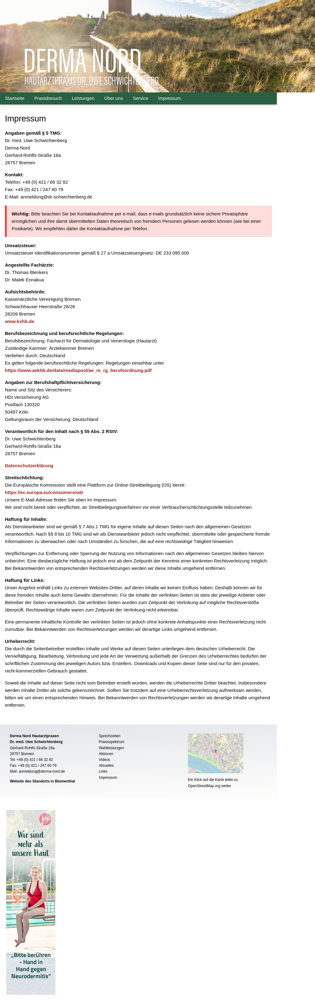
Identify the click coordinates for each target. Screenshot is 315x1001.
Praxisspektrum (111, 742)
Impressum (169, 98)
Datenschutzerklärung (29, 465)
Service (140, 98)
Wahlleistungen (111, 748)
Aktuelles (106, 765)
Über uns (113, 98)
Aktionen (106, 754)
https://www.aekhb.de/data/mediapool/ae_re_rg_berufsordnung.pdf (78, 370)
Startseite (14, 98)
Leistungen (83, 98)
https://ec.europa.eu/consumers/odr (44, 492)
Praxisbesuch (48, 98)
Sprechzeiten (109, 736)
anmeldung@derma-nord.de (42, 771)
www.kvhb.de (19, 321)
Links (103, 771)
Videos (104, 760)
